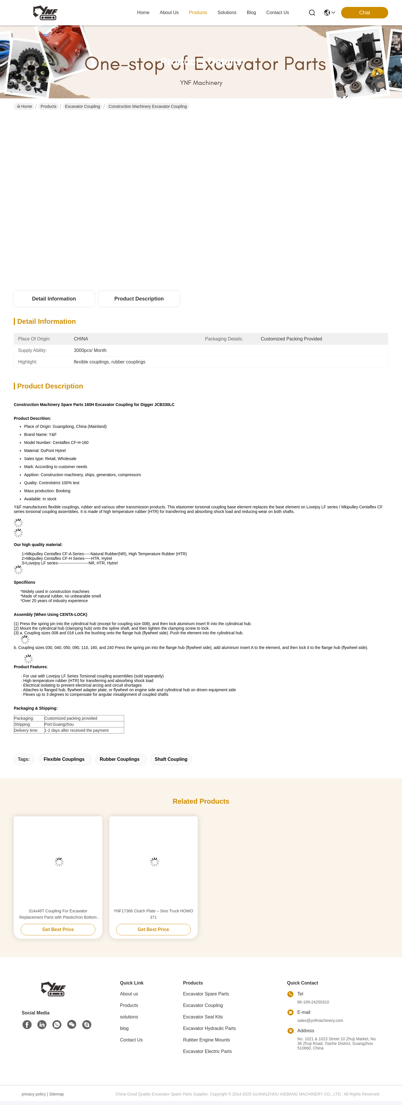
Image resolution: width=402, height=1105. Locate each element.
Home (143, 12)
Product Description (139, 299)
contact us (277, 12)
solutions (227, 12)
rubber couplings (120, 759)
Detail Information (54, 299)
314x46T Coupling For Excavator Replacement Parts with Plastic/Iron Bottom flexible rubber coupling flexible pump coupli (58, 914)
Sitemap (56, 1094)
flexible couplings (64, 759)
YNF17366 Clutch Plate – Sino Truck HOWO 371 (153, 914)
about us (169, 12)
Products (48, 106)
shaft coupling (171, 759)
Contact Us (131, 1039)
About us (129, 993)
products (198, 12)
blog (251, 12)
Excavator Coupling (82, 106)
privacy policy (34, 1094)
